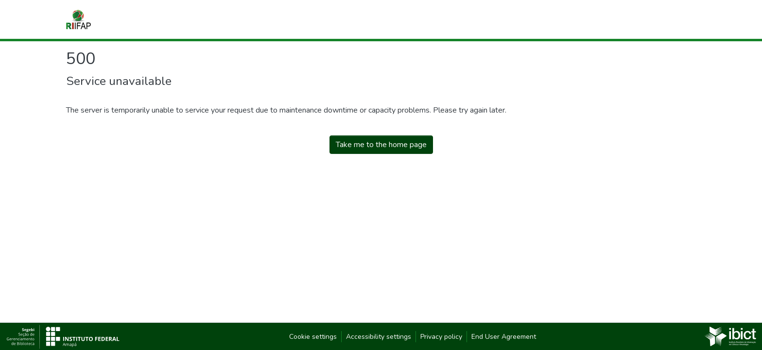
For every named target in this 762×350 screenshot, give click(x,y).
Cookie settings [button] (313, 336)
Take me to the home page (381, 144)
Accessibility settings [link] (378, 336)
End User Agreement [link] (503, 336)
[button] (78, 19)
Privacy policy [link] (441, 336)
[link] (730, 336)
